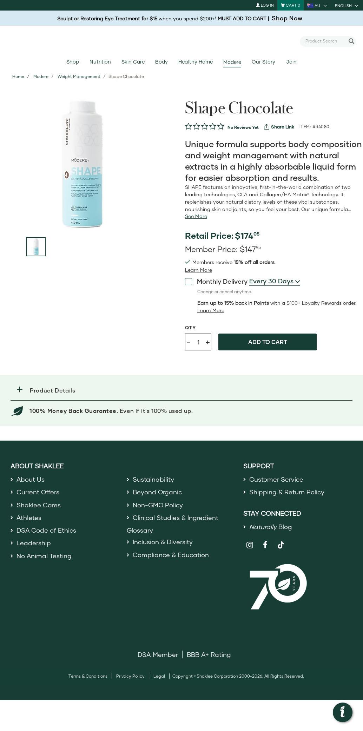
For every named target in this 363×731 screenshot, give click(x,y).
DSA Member (158, 655)
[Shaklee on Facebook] (265, 545)
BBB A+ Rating (209, 655)
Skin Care (133, 62)
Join (291, 62)
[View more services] (279, 126)
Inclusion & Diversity (163, 542)
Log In (265, 5)
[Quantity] (198, 342)
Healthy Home (195, 62)
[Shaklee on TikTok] (281, 541)
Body (161, 62)
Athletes (29, 517)
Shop (72, 62)
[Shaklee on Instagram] (250, 545)
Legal (159, 676)
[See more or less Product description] (196, 216)
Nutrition (100, 62)
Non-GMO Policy (158, 505)
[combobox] (325, 41)
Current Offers (38, 492)
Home (18, 76)
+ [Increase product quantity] (207, 342)
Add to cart (267, 341)
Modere (232, 62)
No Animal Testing (44, 556)
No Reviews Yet (243, 127)
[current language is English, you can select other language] (347, 5)
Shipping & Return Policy (286, 492)
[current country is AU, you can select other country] (317, 5)
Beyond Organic (157, 492)
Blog (270, 527)
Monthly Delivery (216, 281)
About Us (30, 479)
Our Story (263, 62)
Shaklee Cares (38, 505)
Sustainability (153, 479)
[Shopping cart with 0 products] (290, 5)
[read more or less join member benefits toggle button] (198, 270)
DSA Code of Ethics (46, 530)
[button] (181, 390)
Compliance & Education (171, 555)
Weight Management (79, 76)
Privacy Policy (130, 676)
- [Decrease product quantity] (188, 341)
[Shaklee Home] (181, 41)
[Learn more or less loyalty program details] (210, 310)
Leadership (33, 543)
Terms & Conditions (87, 676)
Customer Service (276, 479)
